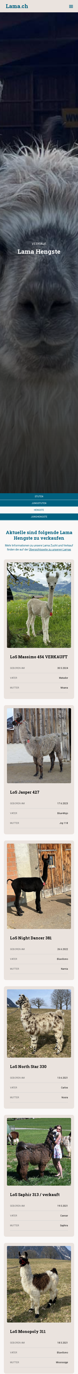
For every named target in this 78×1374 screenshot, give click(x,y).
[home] (16, 6)
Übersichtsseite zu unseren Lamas (50, 549)
